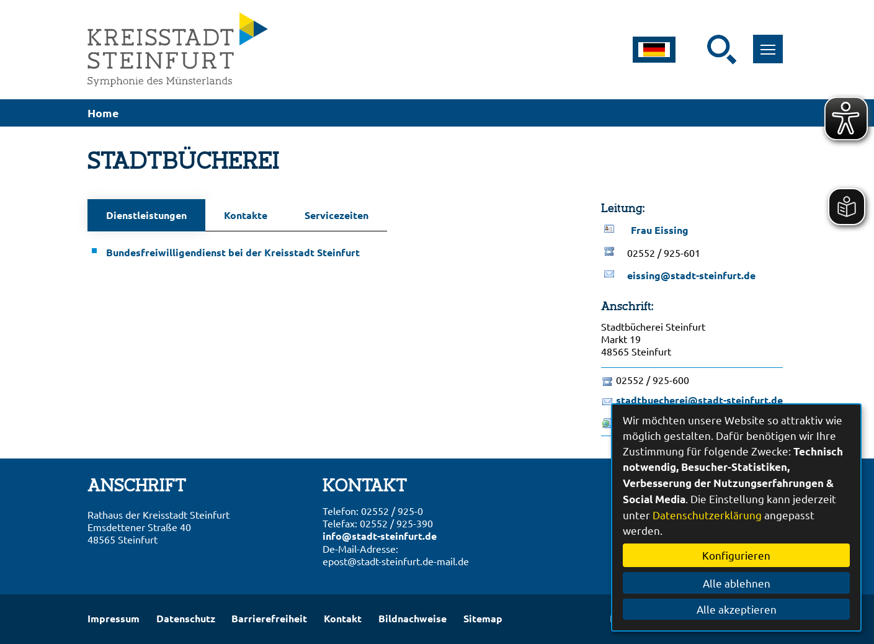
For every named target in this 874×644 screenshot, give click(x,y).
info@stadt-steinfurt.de (380, 535)
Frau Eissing (660, 229)
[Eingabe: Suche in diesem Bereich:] (699, 50)
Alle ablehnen (736, 582)
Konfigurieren (736, 554)
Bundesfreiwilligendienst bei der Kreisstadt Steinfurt (233, 252)
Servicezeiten (336, 214)
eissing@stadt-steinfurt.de (691, 275)
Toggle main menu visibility (771, 42)
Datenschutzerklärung (707, 514)
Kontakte (245, 214)
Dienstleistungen (146, 214)
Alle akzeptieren (737, 608)
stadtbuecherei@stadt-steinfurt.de (699, 399)
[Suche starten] (722, 50)
